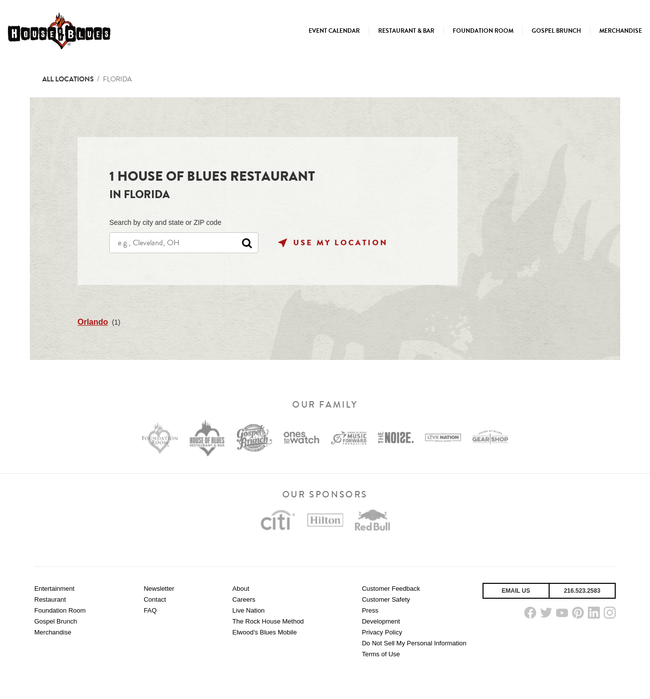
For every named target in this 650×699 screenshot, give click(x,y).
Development (381, 621)
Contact (155, 599)
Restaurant (50, 599)
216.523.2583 (582, 590)
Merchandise (52, 632)
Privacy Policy (382, 632)
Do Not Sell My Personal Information (414, 643)
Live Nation (249, 610)
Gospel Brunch (55, 621)
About (241, 588)
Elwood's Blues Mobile (265, 632)
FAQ (150, 610)
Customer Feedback (391, 588)
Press (370, 610)
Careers (244, 599)
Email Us (516, 590)
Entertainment (54, 588)
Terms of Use (381, 654)
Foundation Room (59, 610)
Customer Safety (386, 599)
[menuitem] (334, 30)
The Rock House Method (268, 621)
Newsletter (159, 588)
